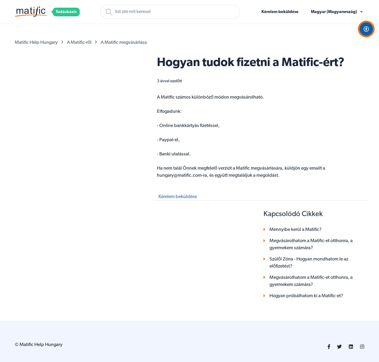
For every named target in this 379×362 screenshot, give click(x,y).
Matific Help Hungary (36, 42)
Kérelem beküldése (279, 12)
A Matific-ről (79, 42)
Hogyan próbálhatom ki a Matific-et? (306, 296)
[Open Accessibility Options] (366, 29)
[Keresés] (170, 12)
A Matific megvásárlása (124, 42)
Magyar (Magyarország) (334, 12)
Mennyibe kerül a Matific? (295, 229)
